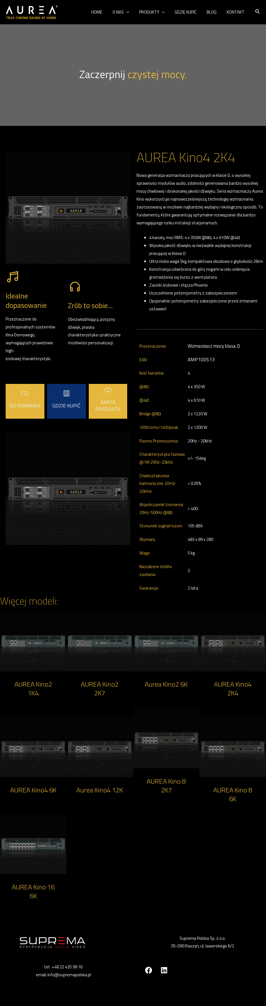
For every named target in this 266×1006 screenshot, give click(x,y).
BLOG (214, 12)
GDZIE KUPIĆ (190, 12)
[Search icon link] (257, 12)
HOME (105, 12)
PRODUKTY (157, 12)
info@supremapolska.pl (69, 974)
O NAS (128, 12)
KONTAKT (236, 12)
